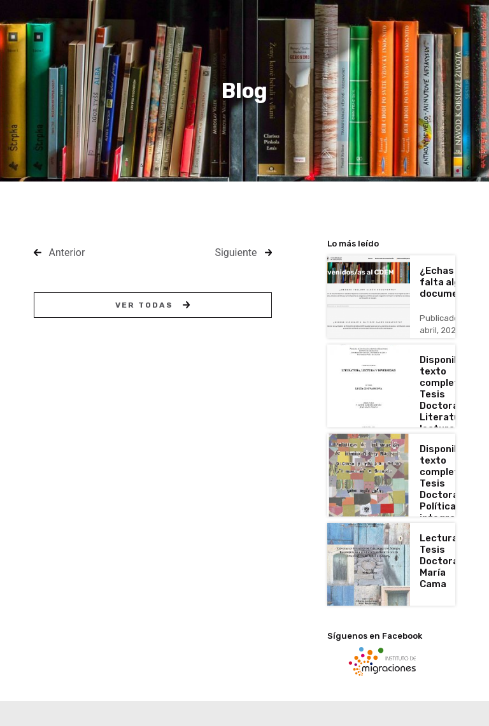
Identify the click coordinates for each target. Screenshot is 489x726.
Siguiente (236, 252)
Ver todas (152, 305)
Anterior (67, 252)
